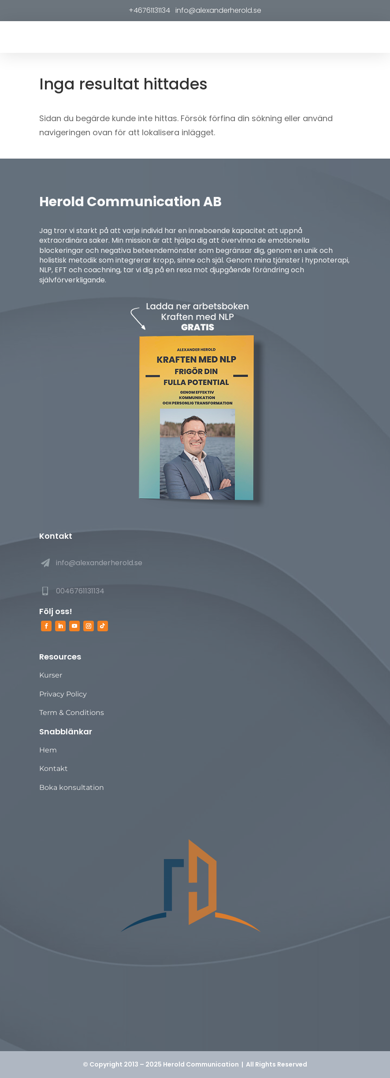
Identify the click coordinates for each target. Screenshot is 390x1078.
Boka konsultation (71, 787)
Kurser (50, 675)
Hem (48, 750)
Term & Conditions (71, 712)
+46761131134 (151, 10)
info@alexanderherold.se (217, 10)
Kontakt (53, 768)
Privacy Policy (63, 694)
